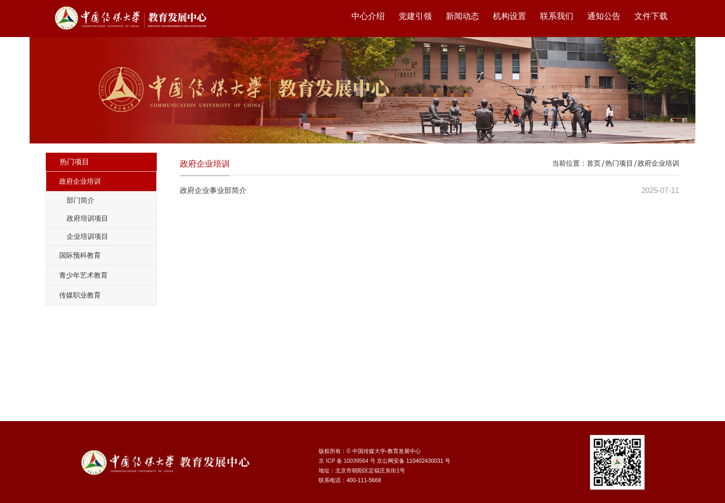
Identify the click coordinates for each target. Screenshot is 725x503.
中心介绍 (368, 16)
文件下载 (651, 16)
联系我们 (556, 16)
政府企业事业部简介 (213, 190)
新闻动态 (462, 16)
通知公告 (604, 16)
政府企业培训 (658, 163)
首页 (594, 163)
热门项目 (619, 163)
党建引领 (415, 16)
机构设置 (509, 16)
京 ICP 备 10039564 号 (347, 461)
